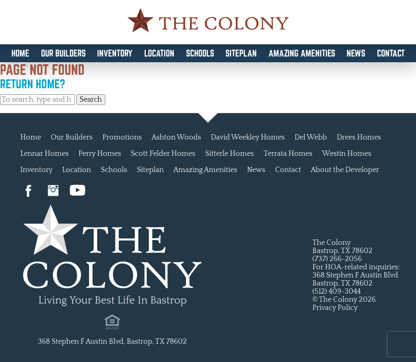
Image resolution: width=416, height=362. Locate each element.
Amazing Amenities (302, 53)
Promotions (122, 137)
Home (20, 53)
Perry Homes (99, 154)
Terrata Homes (288, 154)
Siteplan (241, 53)
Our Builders (63, 53)
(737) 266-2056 (337, 259)
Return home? (32, 83)
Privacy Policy (335, 308)
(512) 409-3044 (336, 292)
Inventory (114, 53)
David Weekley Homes (248, 137)
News (356, 53)
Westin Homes (346, 154)
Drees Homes (359, 137)
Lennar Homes (44, 154)
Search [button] (91, 100)
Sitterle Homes (229, 154)
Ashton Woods (176, 137)
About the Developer (345, 170)
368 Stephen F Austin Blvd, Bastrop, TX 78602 (112, 342)
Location (159, 53)
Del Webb (311, 137)
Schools (200, 53)
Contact (391, 53)
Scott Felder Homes (163, 154)
